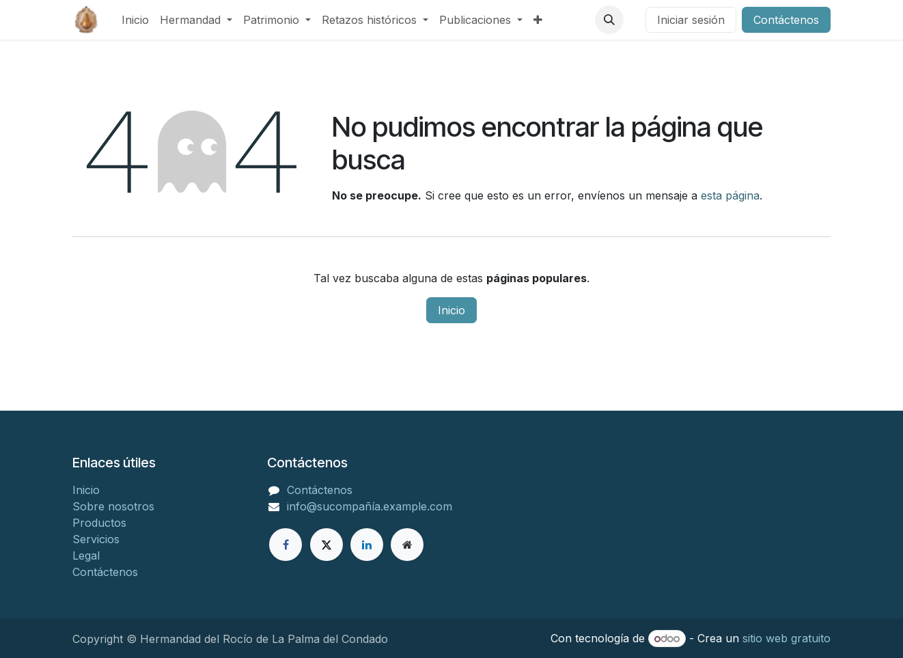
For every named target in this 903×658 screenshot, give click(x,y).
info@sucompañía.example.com (369, 506)
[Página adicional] (407, 544)
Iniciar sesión (691, 20)
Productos (99, 523)
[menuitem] (135, 19)
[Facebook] (285, 544)
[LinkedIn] (366, 544)
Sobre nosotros (113, 506)
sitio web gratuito (786, 638)
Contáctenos (786, 20)
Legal (86, 555)
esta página (730, 195)
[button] (609, 19)
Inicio (451, 310)
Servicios (96, 539)
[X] (326, 544)
